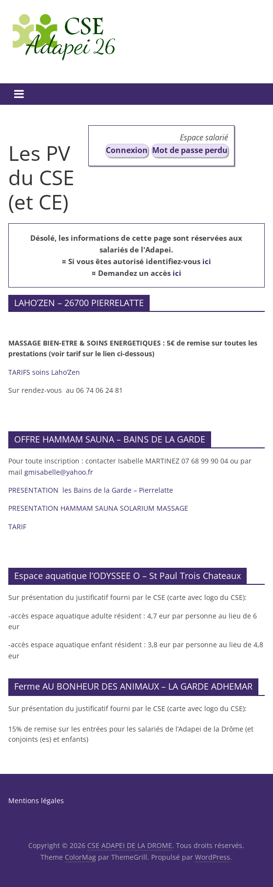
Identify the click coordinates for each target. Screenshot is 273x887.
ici (206, 261)
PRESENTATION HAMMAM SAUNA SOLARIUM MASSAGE (99, 508)
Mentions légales (36, 800)
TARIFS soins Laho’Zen (44, 372)
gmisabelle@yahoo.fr (58, 472)
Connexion (127, 150)
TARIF (17, 526)
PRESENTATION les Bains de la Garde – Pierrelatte (91, 490)
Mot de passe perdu (190, 150)
